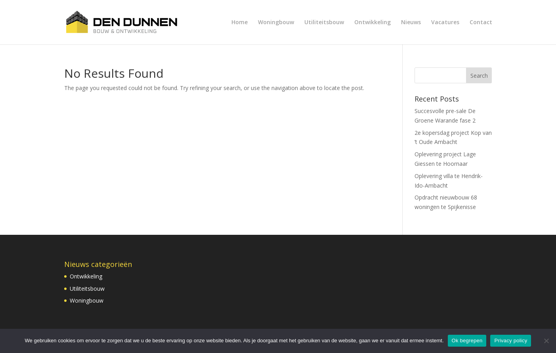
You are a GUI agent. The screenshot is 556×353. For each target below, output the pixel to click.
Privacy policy (510, 340)
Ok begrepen (467, 340)
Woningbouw (276, 22)
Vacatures (445, 22)
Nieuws (411, 22)
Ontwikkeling (372, 22)
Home (239, 22)
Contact (481, 22)
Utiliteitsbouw (324, 22)
